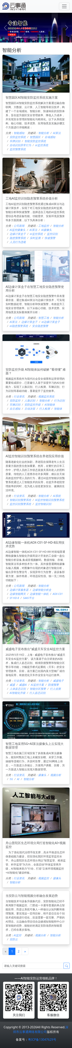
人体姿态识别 (18, 689)
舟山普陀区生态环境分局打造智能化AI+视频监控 (36, 845)
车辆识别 (15, 404)
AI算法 (57, 133)
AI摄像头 (46, 230)
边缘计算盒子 (18, 234)
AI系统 (57, 496)
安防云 (14, 939)
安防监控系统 (18, 137)
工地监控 (43, 226)
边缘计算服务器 (19, 590)
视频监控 (43, 878)
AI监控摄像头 (17, 230)
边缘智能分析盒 (41, 590)
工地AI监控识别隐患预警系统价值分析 (32, 198)
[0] (19, 37)
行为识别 (59, 400)
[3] (39, 37)
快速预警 (50, 238)
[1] (26, 37)
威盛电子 (58, 680)
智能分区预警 (38, 689)
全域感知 (50, 137)
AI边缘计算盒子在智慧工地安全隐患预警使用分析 (35, 288)
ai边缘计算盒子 (50, 322)
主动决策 (29, 408)
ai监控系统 (41, 145)
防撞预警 (53, 684)
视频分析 (55, 775)
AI (18, 779)
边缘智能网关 (18, 594)
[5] (53, 37)
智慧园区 (35, 137)
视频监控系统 (46, 396)
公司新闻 (19, 226)
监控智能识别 (43, 504)
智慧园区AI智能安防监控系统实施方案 (32, 97)
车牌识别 (15, 141)
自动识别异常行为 (20, 145)
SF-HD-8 (14, 598)
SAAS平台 (28, 598)
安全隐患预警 (40, 326)
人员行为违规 (18, 242)
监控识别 (52, 234)
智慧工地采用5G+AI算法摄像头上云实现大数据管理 (35, 746)
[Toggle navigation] (64, 6)
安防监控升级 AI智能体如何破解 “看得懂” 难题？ (36, 371)
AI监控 (17, 935)
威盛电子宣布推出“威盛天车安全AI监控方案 (35, 649)
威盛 (12, 684)
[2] (33, 37)
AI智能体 (50, 404)
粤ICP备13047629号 (42, 1039)
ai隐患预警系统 (19, 326)
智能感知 (19, 133)
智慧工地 (43, 318)
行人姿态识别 (37, 693)
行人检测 (44, 408)
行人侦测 (55, 689)
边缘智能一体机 (39, 594)
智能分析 (43, 133)
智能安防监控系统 (35, 141)
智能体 (58, 408)
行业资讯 (19, 396)
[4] (46, 37)
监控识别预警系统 (20, 504)
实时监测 (35, 238)
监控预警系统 (18, 149)
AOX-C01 (58, 594)
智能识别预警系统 (20, 500)
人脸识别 (29, 400)
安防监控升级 (32, 404)
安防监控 (15, 400)
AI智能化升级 (17, 693)
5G (11, 779)
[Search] (33, 966)
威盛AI (23, 684)
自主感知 (15, 408)
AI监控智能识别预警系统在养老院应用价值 (35, 456)
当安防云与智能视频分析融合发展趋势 (32, 896)
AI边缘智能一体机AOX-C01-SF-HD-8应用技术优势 (35, 544)
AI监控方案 (37, 684)
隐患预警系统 (18, 238)
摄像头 (42, 775)
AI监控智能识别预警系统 (49, 500)
